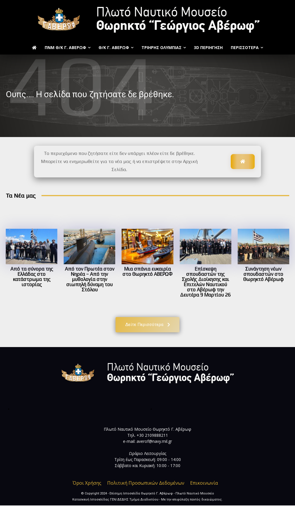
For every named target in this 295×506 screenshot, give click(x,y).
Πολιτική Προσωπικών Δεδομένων (145, 483)
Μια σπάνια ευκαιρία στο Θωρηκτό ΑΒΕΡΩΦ (147, 271)
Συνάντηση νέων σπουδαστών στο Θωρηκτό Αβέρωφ (263, 274)
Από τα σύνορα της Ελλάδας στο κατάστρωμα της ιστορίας (31, 276)
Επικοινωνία (204, 483)
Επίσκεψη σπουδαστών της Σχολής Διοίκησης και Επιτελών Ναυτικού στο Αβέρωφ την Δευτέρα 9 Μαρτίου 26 (205, 282)
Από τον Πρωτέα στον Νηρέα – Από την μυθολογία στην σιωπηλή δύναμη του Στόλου (89, 279)
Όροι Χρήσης (87, 483)
